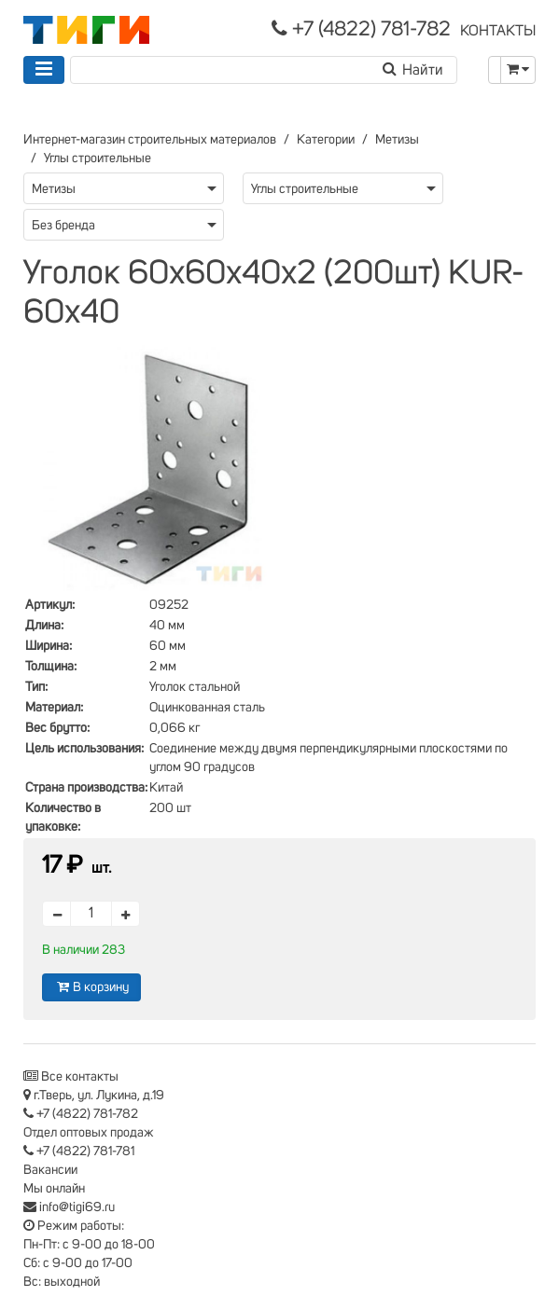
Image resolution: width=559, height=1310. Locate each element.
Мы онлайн (54, 1188)
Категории (326, 139)
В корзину (91, 987)
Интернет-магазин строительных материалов (149, 139)
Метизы (397, 139)
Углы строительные (97, 158)
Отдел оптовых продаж (88, 1132)
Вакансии (50, 1170)
